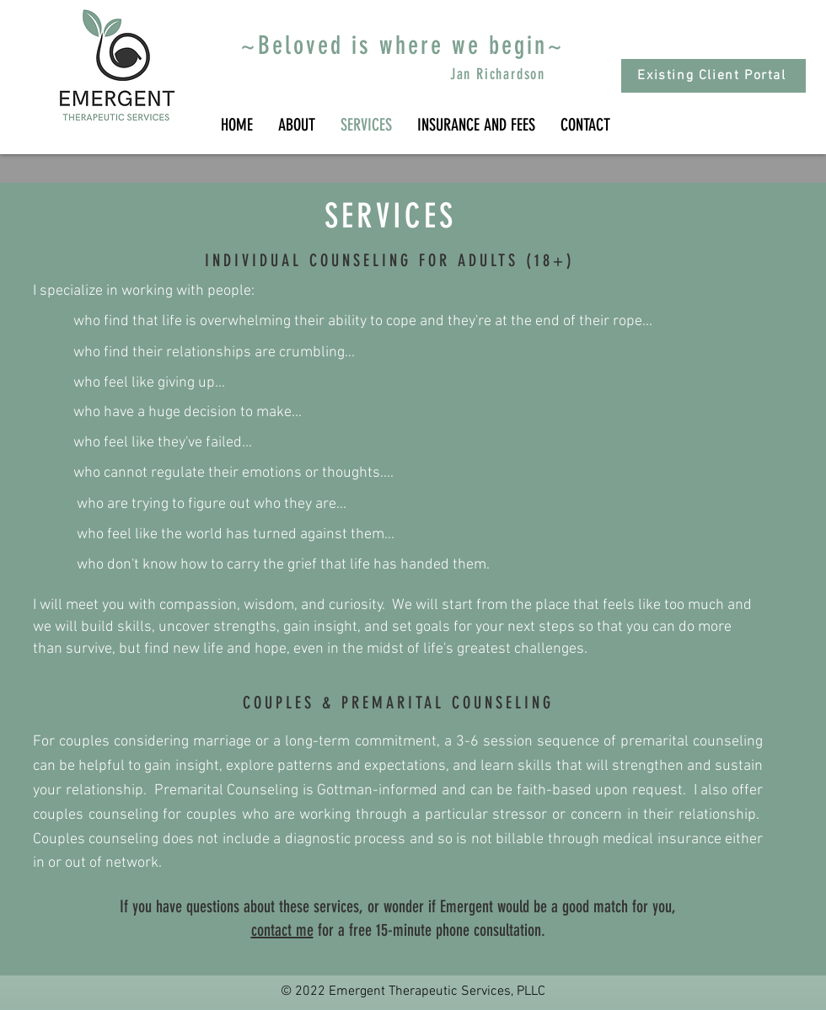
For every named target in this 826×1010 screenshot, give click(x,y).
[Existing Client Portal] (713, 76)
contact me (282, 930)
